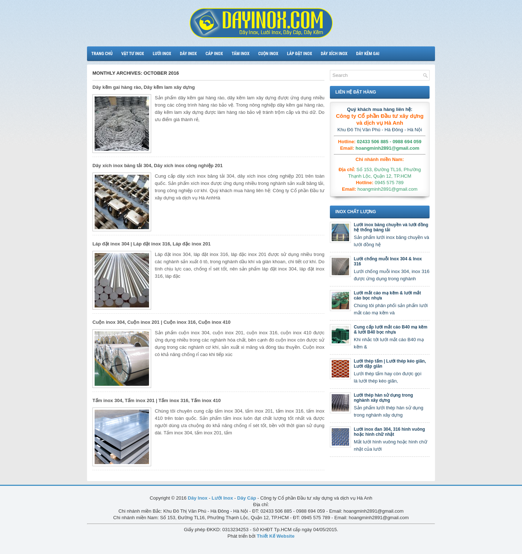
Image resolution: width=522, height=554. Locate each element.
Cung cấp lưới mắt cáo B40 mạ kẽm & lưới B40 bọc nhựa (390, 329)
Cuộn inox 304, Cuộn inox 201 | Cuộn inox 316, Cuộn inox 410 (161, 322)
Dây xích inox (334, 53)
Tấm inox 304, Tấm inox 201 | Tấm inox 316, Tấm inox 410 (156, 400)
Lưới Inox (222, 498)
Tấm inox (240, 53)
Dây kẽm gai (367, 53)
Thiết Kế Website (275, 536)
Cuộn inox (268, 53)
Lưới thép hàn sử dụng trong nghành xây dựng (383, 398)
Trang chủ (102, 53)
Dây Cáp (246, 498)
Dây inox (188, 53)
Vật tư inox (132, 53)
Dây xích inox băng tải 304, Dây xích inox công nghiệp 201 (157, 165)
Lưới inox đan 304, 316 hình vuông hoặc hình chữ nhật (389, 432)
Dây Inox (197, 498)
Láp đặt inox (299, 53)
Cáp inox (214, 53)
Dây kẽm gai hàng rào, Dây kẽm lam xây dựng (143, 87)
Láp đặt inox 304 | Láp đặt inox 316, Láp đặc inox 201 (151, 244)
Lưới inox (162, 53)
